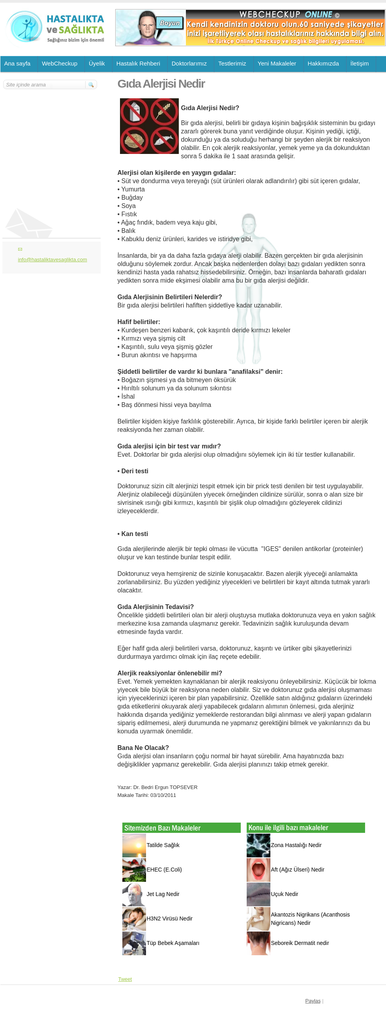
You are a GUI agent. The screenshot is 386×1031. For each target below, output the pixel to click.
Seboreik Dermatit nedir (300, 943)
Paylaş (313, 1001)
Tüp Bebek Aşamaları (173, 943)
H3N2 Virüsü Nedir (170, 918)
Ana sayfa (17, 63)
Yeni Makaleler (277, 63)
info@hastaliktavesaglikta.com (52, 259)
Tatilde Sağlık (163, 845)
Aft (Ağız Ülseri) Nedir (297, 869)
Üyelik (97, 63)
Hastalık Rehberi (138, 63)
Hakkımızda (323, 63)
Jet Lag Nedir (163, 894)
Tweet (125, 979)
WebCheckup (59, 63)
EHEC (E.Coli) (164, 869)
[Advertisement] (50, 136)
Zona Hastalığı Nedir (296, 845)
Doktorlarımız (189, 63)
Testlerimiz (232, 63)
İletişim (359, 63)
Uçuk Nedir (284, 894)
